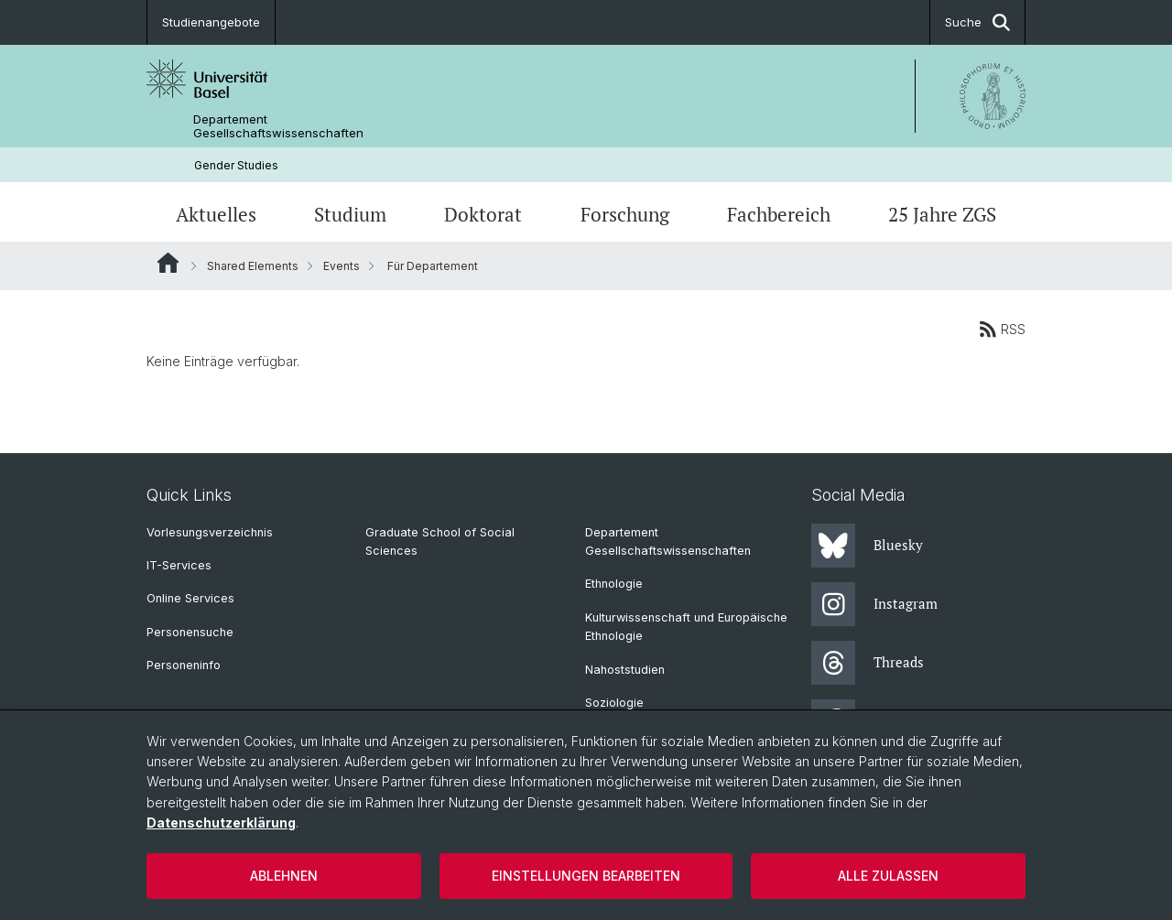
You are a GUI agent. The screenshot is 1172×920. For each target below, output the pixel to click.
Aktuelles (216, 214)
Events (341, 266)
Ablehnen (284, 875)
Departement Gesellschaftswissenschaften (278, 126)
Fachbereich (778, 214)
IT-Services (179, 565)
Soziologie (614, 702)
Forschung (625, 214)
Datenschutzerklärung (221, 822)
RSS (1002, 328)
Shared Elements (252, 266)
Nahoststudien (625, 669)
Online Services (190, 598)
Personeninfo (183, 665)
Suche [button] (977, 22)
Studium (350, 214)
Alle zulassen (888, 875)
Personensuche (189, 632)
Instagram (874, 604)
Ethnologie (614, 583)
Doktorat (483, 214)
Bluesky (867, 546)
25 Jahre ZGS (942, 214)
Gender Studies (236, 165)
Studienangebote (211, 22)
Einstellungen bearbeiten (586, 875)
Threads (867, 663)
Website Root (168, 263)
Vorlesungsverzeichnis (209, 532)
